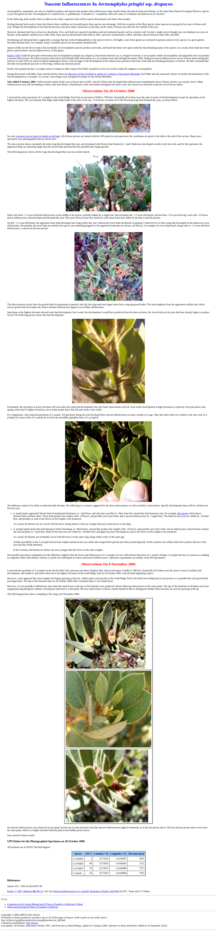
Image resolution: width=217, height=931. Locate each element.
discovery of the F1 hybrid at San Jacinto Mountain (104, 74)
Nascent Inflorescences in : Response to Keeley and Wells (86, 891)
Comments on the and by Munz (45, 904)
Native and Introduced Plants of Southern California (32, 907)
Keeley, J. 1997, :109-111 (25, 891)
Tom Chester (32, 923)
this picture (182, 513)
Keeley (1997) (14, 55)
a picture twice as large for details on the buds (38, 136)
